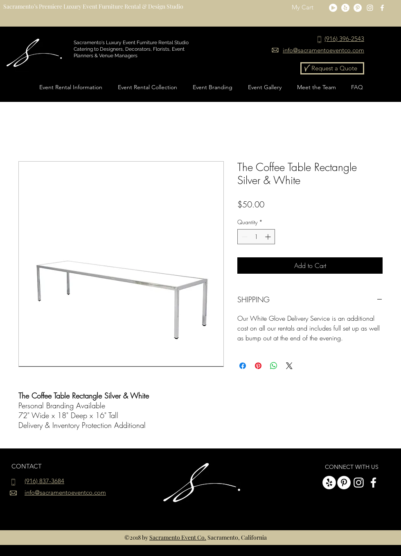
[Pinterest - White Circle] (358, 8)
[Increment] (269, 237)
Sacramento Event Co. (177, 537)
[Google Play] (333, 8)
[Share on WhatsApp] (274, 366)
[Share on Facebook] (243, 366)
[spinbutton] (256, 237)
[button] (307, 7)
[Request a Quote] (332, 68)
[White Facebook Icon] (382, 8)
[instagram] (370, 8)
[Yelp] (345, 8)
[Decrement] (244, 237)
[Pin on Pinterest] (258, 366)
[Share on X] (289, 366)
